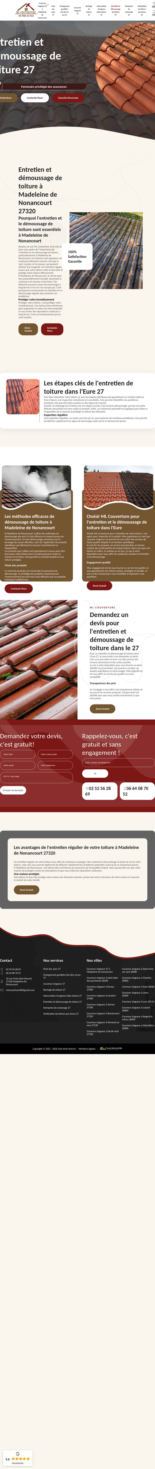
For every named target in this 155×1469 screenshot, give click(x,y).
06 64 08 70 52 (135, 790)
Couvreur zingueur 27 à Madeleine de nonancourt (100, 970)
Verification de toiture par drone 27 (61, 1013)
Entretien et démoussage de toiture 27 (62, 1001)
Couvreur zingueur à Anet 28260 (138, 986)
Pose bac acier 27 (52, 968)
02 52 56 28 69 (98, 790)
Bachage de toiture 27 (54, 989)
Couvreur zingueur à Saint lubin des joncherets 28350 (102, 979)
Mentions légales (87, 1048)
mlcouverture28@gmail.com (17, 990)
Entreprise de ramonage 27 (56, 1007)
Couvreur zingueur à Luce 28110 (138, 1001)
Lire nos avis (17, 1463)
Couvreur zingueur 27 (77, 11)
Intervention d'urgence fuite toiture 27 (62, 995)
